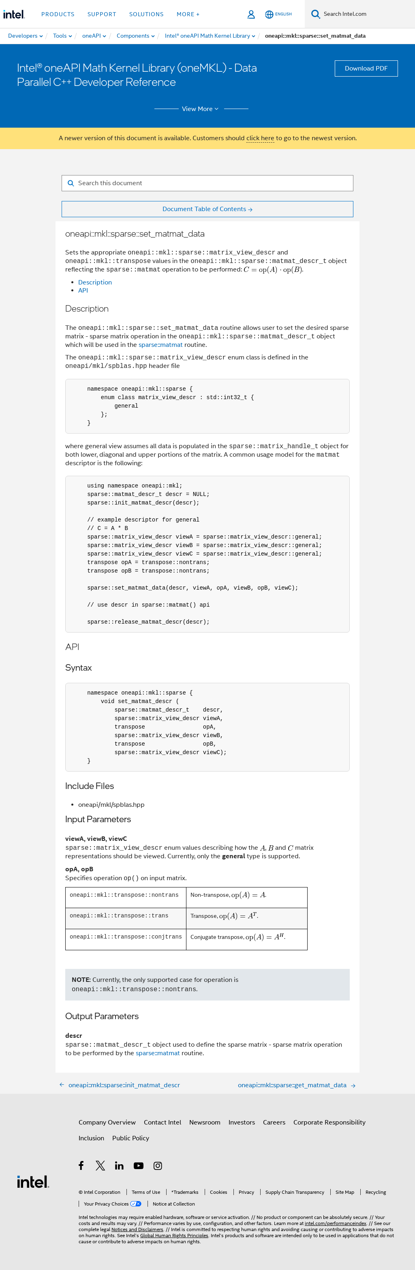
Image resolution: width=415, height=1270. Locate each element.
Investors (242, 1122)
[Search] (316, 14)
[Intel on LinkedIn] (119, 1167)
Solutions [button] (146, 14)
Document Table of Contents (204, 209)
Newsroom (204, 1122)
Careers (274, 1122)
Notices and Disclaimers (137, 1229)
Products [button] (58, 14)
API (83, 291)
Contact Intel (162, 1122)
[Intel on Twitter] (100, 1167)
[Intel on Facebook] (81, 1167)
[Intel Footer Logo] (33, 1182)
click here (260, 138)
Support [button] (102, 14)
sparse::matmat (161, 345)
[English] (278, 14)
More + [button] (188, 14)
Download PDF (366, 68)
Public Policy (130, 1138)
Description (95, 283)
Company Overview (107, 1122)
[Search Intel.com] (368, 14)
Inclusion (91, 1138)
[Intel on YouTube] (139, 1167)
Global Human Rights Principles (174, 1235)
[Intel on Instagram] (158, 1167)
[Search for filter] (207, 183)
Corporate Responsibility (329, 1122)
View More (201, 109)
